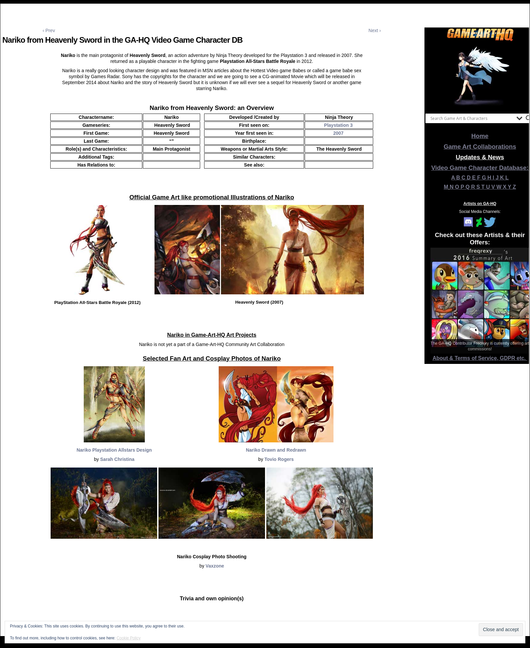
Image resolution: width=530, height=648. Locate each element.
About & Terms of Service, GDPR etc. (480, 358)
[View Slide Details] (480, 76)
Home (480, 135)
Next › (375, 30)
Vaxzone (214, 566)
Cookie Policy (128, 638)
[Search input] (471, 118)
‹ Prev (49, 30)
